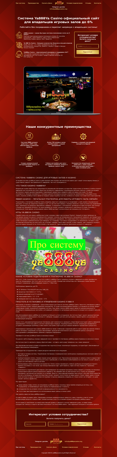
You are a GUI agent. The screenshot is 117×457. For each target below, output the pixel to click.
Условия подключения (74, 3)
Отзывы (88, 3)
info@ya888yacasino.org (58, 9)
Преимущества (33, 3)
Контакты (97, 3)
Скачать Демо (47, 3)
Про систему (20, 3)
